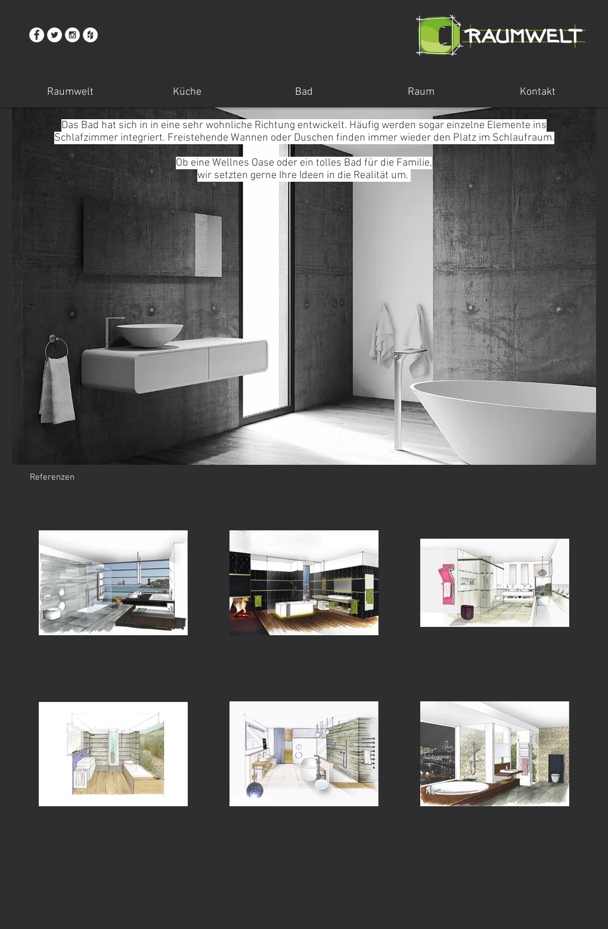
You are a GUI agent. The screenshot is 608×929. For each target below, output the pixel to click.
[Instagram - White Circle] (72, 34)
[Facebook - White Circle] (36, 34)
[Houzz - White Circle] (90, 34)
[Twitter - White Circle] (54, 34)
